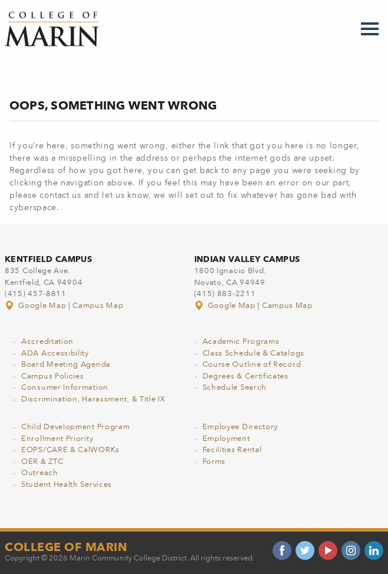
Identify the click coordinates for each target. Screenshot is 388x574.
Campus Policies (52, 376)
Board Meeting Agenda (66, 365)
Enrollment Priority (57, 439)
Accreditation (47, 342)
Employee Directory (240, 427)
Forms (214, 462)
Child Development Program (75, 427)
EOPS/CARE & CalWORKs (70, 450)
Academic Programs (241, 342)
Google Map (36, 306)
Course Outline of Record (252, 365)
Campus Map (97, 306)
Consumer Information (64, 387)
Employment (226, 439)
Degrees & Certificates (245, 376)
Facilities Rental (232, 450)
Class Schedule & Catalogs (254, 353)
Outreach (39, 473)
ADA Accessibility (55, 353)
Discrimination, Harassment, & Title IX (93, 399)
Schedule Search (235, 387)
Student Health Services (66, 485)
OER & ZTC (42, 462)
